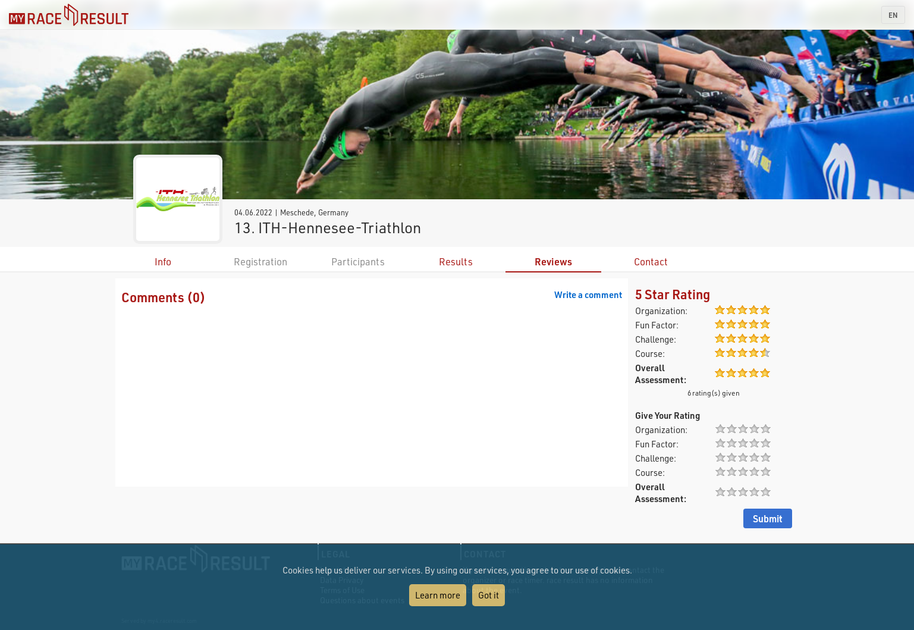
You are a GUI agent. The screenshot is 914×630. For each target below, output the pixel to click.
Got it (488, 595)
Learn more (437, 595)
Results (456, 261)
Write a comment (588, 294)
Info (163, 261)
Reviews (553, 261)
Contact (651, 261)
